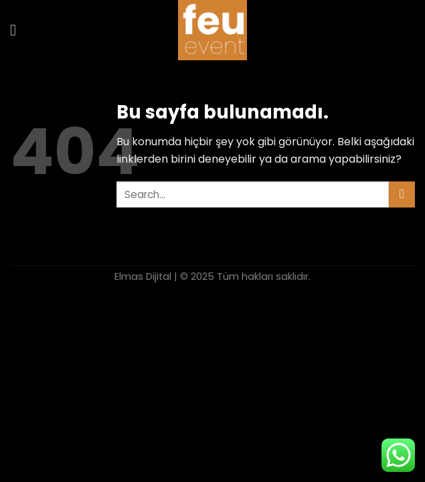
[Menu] (18, 29)
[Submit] (402, 194)
